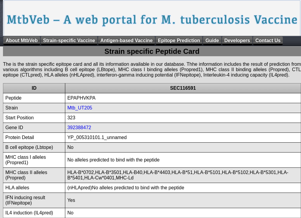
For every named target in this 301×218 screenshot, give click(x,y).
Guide (212, 40)
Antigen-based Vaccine (126, 40)
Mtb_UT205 (79, 107)
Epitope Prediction (179, 40)
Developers (237, 40)
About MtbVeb (22, 40)
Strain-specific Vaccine (69, 40)
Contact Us (267, 40)
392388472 (79, 127)
